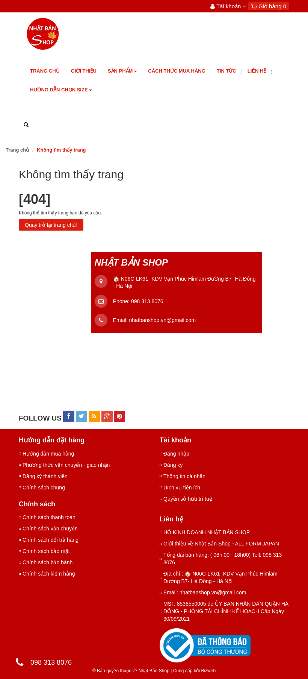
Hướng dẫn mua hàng (48, 454)
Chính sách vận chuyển (50, 529)
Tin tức (226, 71)
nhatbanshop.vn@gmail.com (162, 320)
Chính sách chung (44, 488)
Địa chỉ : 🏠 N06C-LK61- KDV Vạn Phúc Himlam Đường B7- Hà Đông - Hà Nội (220, 577)
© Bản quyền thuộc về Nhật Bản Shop (130, 670)
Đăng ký (173, 465)
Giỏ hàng (268, 6)
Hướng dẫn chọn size (61, 90)
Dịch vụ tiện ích (181, 488)
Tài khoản (228, 6)
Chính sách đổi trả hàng (51, 540)
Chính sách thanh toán (49, 517)
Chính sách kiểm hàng (49, 574)
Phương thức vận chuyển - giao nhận (66, 465)
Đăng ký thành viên (45, 476)
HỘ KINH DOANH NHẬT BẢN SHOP (206, 532)
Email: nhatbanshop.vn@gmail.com (204, 592)
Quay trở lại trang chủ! (51, 225)
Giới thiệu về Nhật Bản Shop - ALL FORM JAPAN (221, 544)
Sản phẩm (122, 71)
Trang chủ (45, 71)
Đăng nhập (176, 454)
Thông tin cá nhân (184, 476)
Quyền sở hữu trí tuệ (187, 499)
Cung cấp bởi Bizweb (193, 670)
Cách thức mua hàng (176, 71)
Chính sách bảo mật (46, 551)
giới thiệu (84, 71)
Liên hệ (257, 71)
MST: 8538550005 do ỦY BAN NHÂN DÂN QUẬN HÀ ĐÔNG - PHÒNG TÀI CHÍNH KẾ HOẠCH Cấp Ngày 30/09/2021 (225, 611)
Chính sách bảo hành (47, 562)
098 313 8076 (147, 301)
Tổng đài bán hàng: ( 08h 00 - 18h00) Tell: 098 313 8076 (222, 558)
